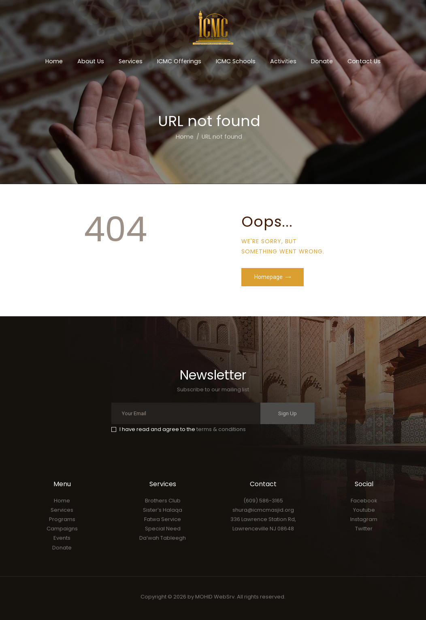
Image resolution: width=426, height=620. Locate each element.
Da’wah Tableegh (162, 538)
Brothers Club (163, 500)
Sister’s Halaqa (162, 510)
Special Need (163, 528)
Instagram (363, 519)
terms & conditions (221, 429)
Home (185, 137)
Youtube (364, 510)
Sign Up (287, 413)
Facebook (364, 500)
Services (62, 510)
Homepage (268, 277)
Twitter (364, 528)
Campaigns (62, 528)
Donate (62, 547)
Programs (62, 519)
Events (61, 538)
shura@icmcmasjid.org (263, 510)
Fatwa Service (162, 519)
